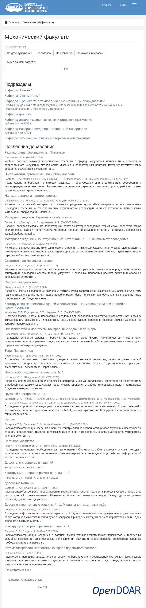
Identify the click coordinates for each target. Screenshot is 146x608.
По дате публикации (19, 53)
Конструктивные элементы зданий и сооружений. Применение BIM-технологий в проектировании (65, 305)
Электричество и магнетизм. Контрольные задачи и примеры (50, 329)
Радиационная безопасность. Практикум (35, 152)
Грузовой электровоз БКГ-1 (25, 394)
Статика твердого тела (22, 282)
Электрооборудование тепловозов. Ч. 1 (34, 372)
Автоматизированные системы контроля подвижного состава (50, 548)
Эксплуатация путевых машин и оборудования (40, 174)
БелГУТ (42, 587)
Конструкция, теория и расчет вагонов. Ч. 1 (37, 526)
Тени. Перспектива (19, 351)
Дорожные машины (19, 483)
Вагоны (10, 419)
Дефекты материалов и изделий (29, 462)
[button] (108, 5)
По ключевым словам (90, 53)
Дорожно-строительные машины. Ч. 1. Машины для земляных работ (56, 504)
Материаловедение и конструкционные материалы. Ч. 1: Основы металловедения (66, 239)
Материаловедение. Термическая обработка (38, 217)
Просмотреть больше (18, 569)
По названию (64, 53)
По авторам (44, 53)
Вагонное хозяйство (19, 441)
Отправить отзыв (31, 579)
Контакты (13, 579)
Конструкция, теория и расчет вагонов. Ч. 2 (37, 473)
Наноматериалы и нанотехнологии (31, 195)
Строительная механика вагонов (29, 261)
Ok (66, 69)
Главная (14, 22)
